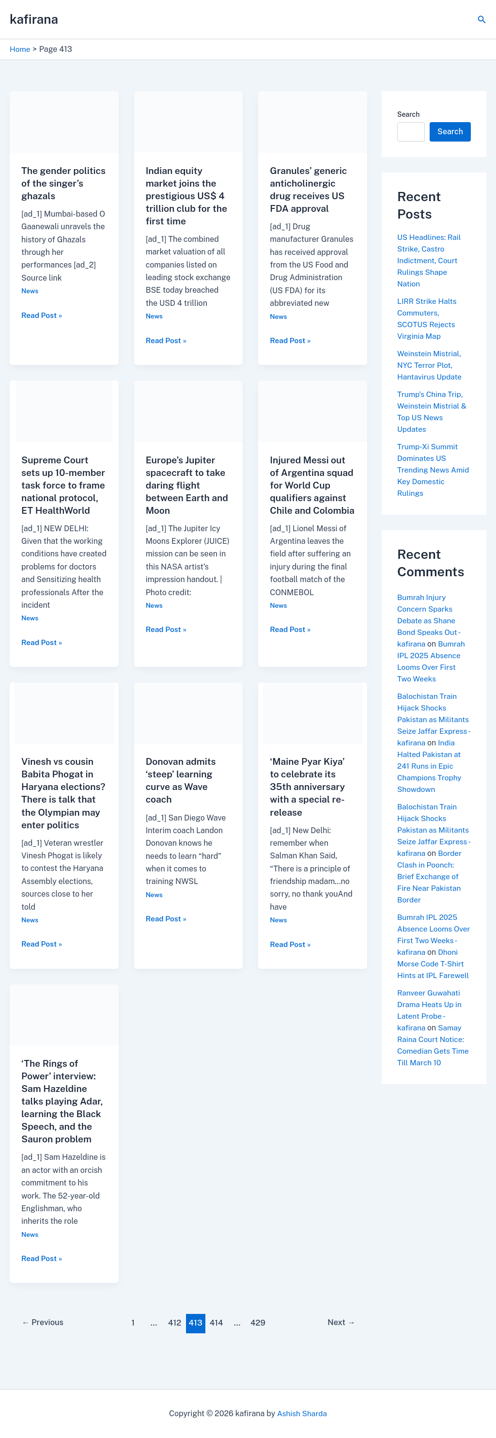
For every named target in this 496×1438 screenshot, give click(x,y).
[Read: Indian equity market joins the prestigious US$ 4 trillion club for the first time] (188, 121)
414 (217, 1347)
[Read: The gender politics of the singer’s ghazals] (64, 121)
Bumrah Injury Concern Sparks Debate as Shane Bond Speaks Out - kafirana (429, 620)
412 (174, 1347)
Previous (44, 1347)
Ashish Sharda (302, 1413)
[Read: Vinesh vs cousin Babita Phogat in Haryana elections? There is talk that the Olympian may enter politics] (64, 724)
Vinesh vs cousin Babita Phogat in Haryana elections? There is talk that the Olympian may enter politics (63, 811)
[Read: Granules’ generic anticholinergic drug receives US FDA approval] (312, 121)
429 (259, 1347)
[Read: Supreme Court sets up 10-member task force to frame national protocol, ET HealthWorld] (64, 410)
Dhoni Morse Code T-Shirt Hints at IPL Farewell (431, 998)
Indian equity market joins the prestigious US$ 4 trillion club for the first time (188, 196)
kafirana (34, 19)
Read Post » (42, 315)
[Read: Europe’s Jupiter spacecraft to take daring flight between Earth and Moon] (188, 410)
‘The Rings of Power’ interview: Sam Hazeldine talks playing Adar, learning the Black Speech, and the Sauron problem (63, 1125)
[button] (482, 20)
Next (340, 1347)
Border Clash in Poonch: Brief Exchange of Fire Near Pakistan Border (430, 900)
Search (408, 114)
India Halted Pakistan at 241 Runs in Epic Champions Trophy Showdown (430, 778)
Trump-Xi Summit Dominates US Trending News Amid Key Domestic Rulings (432, 470)
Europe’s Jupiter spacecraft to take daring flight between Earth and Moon (187, 485)
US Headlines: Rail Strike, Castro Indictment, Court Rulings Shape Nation (430, 260)
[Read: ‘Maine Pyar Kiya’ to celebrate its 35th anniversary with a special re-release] (312, 724)
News (30, 291)
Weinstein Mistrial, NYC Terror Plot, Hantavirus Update (430, 365)
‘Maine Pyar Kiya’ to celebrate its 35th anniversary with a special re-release (309, 799)
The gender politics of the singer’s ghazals (57, 183)
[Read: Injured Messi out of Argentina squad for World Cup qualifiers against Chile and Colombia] (312, 410)
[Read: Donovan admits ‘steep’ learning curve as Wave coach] (188, 724)
